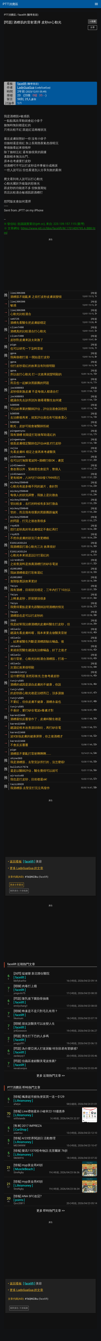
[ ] (20, 977)
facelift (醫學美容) (28, 14)
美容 (25, 861)
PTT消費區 (10, 14)
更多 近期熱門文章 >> (50, 1075)
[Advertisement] (50, 56)
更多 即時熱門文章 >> (50, 1210)
